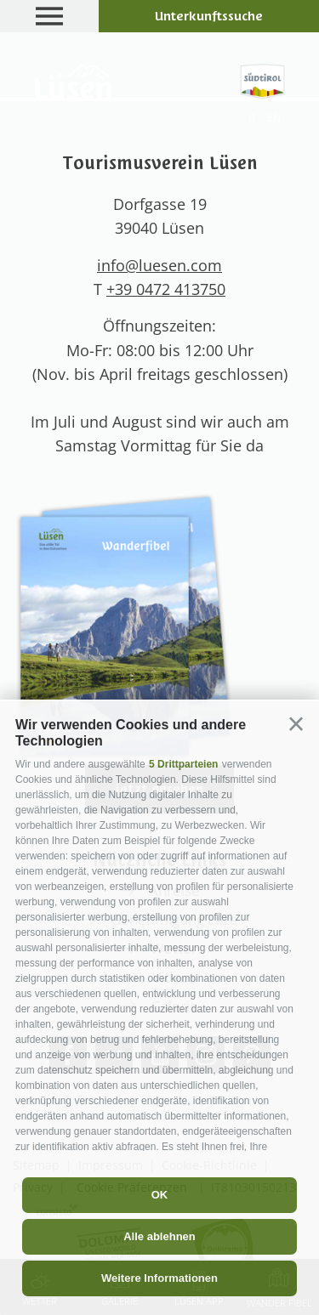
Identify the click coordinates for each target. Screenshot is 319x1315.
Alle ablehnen (159, 1236)
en (274, 118)
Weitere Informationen (159, 1278)
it (252, 118)
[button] (296, 724)
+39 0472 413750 (165, 289)
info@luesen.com (159, 265)
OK (159, 1194)
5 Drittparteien (183, 764)
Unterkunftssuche (209, 16)
